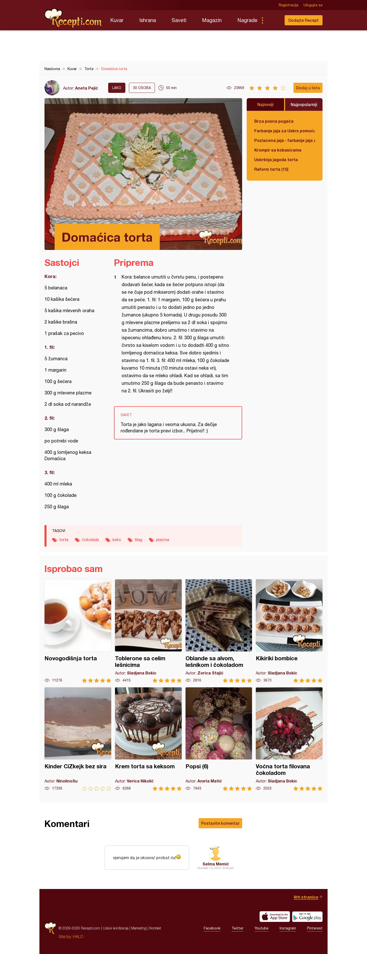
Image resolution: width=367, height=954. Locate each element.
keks (116, 539)
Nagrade (247, 20)
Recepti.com (73, 18)
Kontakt (155, 928)
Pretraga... (272, 20)
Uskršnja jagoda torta (276, 159)
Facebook (212, 928)
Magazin (212, 20)
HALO (78, 936)
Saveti (179, 20)
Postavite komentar (220, 823)
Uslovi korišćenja (115, 928)
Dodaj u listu (308, 87)
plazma (162, 539)
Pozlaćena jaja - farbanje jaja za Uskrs (284, 140)
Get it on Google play (307, 916)
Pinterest (315, 928)
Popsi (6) (219, 739)
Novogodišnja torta (77, 631)
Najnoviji (265, 104)
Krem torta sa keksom (148, 739)
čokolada (90, 539)
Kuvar (117, 20)
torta (63, 539)
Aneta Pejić (86, 88)
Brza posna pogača (273, 121)
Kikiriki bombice (289, 631)
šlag (138, 539)
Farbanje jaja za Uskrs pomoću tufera (284, 130)
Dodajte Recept (303, 20)
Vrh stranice (306, 897)
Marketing (139, 928)
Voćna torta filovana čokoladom (289, 739)
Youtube (261, 928)
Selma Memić (215, 863)
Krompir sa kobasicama (277, 149)
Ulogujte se (313, 5)
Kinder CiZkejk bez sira (77, 739)
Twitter (237, 928)
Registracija (288, 5)
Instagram (288, 928)
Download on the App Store (275, 916)
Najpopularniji (304, 104)
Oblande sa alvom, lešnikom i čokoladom (219, 631)
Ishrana (147, 20)
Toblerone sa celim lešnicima (148, 631)
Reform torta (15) (271, 169)
